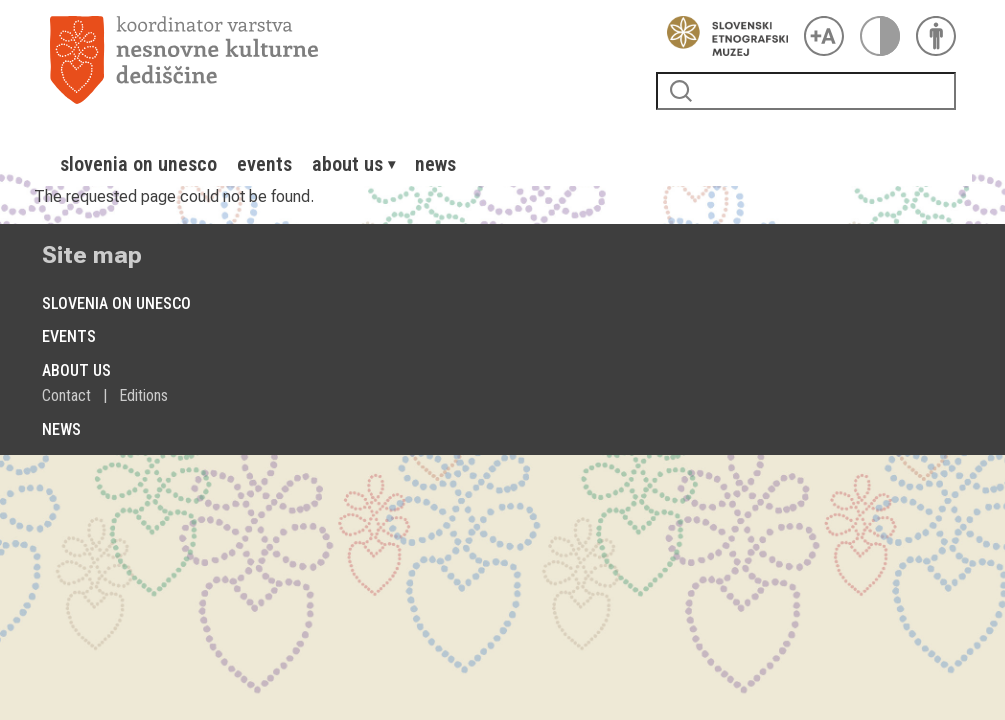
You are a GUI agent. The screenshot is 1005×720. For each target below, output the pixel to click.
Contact (66, 395)
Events (264, 164)
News (435, 164)
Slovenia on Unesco (138, 164)
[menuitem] (138, 164)
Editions (143, 395)
